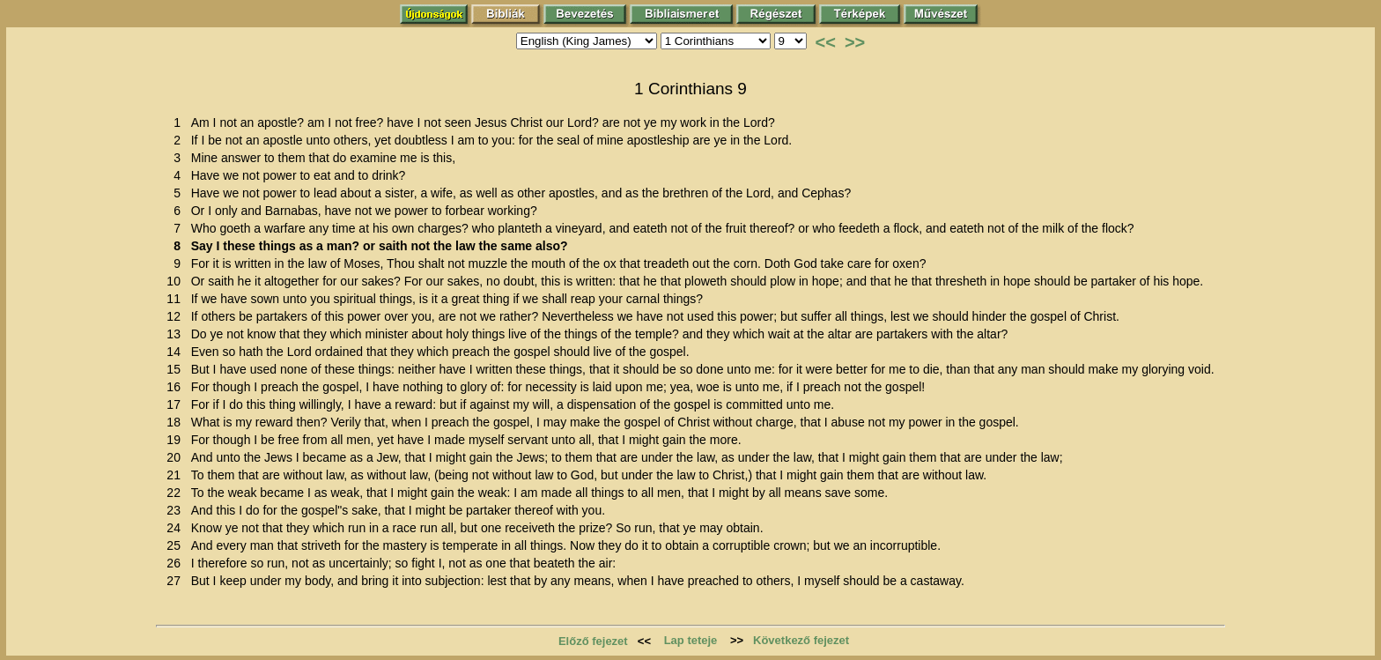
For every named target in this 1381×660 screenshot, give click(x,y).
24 (176, 528)
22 (176, 493)
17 (176, 404)
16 (176, 387)
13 (176, 334)
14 (176, 352)
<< (826, 42)
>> (855, 42)
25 (176, 545)
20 (176, 457)
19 (176, 440)
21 (176, 475)
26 (176, 563)
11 (176, 299)
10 (176, 281)
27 (176, 581)
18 (176, 422)
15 (176, 369)
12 (176, 316)
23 (176, 510)
